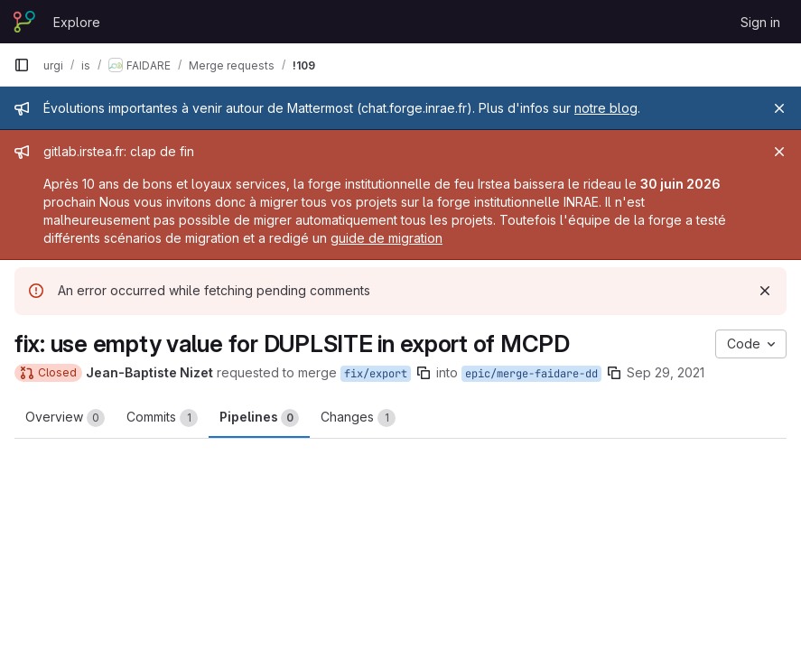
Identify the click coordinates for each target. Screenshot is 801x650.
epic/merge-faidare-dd (531, 374)
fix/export (375, 374)
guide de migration (386, 238)
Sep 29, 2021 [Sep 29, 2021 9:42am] (665, 372)
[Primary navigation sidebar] (21, 65)
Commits (162, 418)
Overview (65, 418)
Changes (358, 418)
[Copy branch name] (423, 373)
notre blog (606, 108)
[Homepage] (24, 21)
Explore (76, 22)
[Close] (779, 108)
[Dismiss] (765, 291)
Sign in (760, 22)
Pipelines (259, 418)
